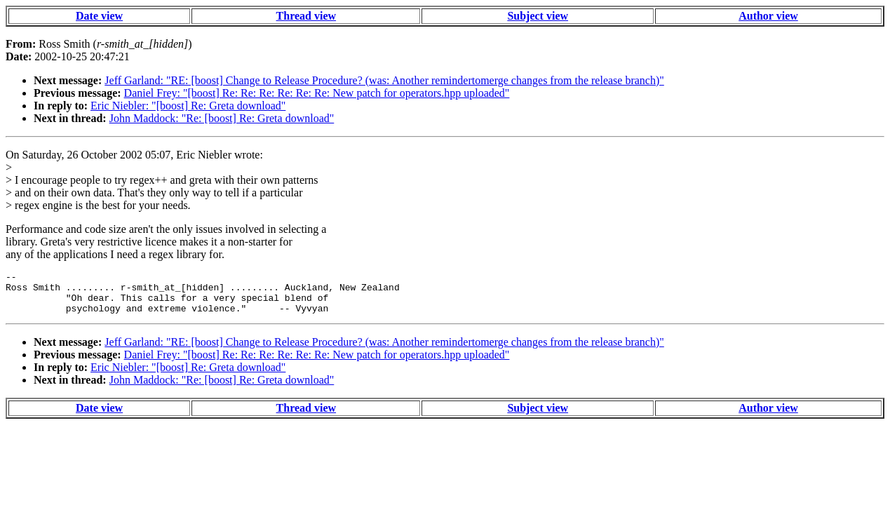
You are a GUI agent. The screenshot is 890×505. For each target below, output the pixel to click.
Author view (768, 16)
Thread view (306, 16)
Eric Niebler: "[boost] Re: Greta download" (187, 106)
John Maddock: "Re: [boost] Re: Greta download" (222, 118)
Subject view (537, 16)
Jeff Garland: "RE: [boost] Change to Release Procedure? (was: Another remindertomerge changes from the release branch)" (384, 80)
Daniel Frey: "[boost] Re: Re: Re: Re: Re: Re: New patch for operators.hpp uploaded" (317, 93)
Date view (99, 16)
